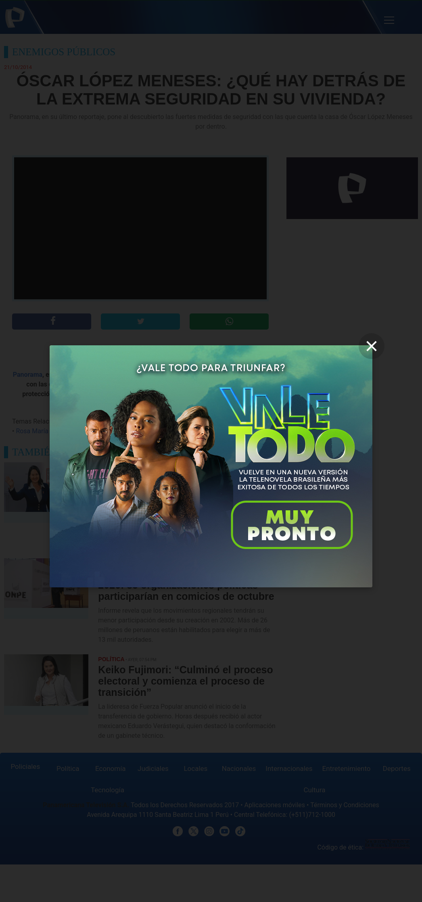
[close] (371, 346)
